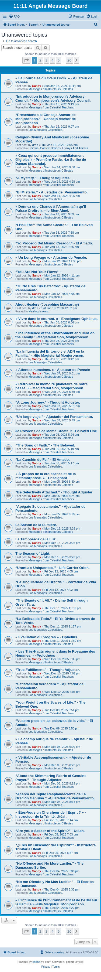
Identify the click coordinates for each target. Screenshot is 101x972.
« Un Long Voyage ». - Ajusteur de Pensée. (51, 257)
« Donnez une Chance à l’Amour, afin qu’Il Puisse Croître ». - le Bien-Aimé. (50, 208)
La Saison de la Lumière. (36, 525)
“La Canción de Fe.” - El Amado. (42, 460)
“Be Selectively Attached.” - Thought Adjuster (53, 492)
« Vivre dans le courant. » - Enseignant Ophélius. (56, 319)
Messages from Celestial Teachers (51, 107)
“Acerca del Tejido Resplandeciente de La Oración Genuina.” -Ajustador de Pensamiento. (55, 796)
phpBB (37, 961)
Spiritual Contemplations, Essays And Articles (58, 148)
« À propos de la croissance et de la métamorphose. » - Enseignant (45, 476)
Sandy (36, 85)
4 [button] (52, 60)
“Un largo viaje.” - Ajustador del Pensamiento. (54, 417)
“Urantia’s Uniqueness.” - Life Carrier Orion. (52, 568)
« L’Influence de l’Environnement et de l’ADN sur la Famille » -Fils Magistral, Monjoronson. (56, 902)
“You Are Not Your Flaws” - (38, 272)
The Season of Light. (32, 553)
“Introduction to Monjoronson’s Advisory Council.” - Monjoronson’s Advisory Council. (53, 98)
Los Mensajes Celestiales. (46, 129)
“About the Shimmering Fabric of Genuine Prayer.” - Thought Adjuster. (50, 778)
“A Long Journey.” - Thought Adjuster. (47, 402)
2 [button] (40, 60)
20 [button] (69, 60)
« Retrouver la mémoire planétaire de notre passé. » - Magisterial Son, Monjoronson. (51, 386)
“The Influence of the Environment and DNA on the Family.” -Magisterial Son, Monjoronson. (55, 335)
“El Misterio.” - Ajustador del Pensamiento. (51, 192)
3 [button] (46, 60)
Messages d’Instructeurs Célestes (51, 89)
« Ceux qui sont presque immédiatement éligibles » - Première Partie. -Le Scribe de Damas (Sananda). (50, 160)
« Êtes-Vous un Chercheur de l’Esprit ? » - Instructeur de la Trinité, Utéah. (50, 814)
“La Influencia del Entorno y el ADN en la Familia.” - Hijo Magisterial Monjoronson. (49, 353)
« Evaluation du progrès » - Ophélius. (46, 637)
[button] (26, 60)
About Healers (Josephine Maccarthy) (47, 304)
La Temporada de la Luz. (36, 539)
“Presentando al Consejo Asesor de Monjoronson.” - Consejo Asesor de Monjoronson (45, 119)
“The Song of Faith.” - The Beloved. (45, 445)
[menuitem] (14, 16)
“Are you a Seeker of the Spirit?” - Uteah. (50, 831)
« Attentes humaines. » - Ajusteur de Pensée (52, 370)
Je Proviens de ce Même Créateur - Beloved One (56, 431)
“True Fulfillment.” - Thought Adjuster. (47, 670)
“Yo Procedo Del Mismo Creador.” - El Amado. (54, 243)
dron (35, 144)
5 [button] (59, 60)
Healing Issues (38, 311)
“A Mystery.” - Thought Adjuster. (42, 178)
